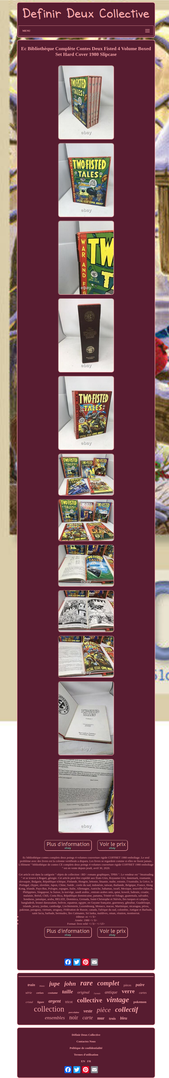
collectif (126, 1009)
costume (53, 992)
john (70, 983)
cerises (40, 992)
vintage (118, 1000)
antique (111, 992)
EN (83, 1061)
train (31, 985)
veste (88, 1010)
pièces (127, 985)
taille (67, 991)
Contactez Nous (86, 1041)
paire (140, 984)
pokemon (139, 1002)
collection (49, 1009)
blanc (42, 986)
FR (89, 1061)
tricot (69, 1002)
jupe (54, 983)
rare (86, 983)
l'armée (97, 993)
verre (128, 991)
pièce (104, 1009)
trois (112, 1018)
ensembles (55, 1017)
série (29, 992)
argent (54, 1001)
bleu (123, 1018)
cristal (29, 1002)
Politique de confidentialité (86, 1048)
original (83, 992)
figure (40, 1002)
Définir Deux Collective (86, 1034)
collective (89, 1000)
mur (101, 1018)
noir (73, 1017)
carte (88, 1017)
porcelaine (74, 1012)
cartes (143, 992)
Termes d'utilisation (86, 1054)
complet (108, 983)
